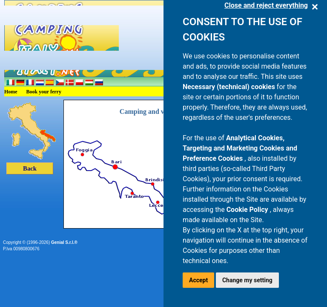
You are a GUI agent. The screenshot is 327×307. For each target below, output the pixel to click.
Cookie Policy (248, 210)
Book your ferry (43, 92)
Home (10, 92)
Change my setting (247, 280)
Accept (198, 280)
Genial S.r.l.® (64, 242)
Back (30, 168)
